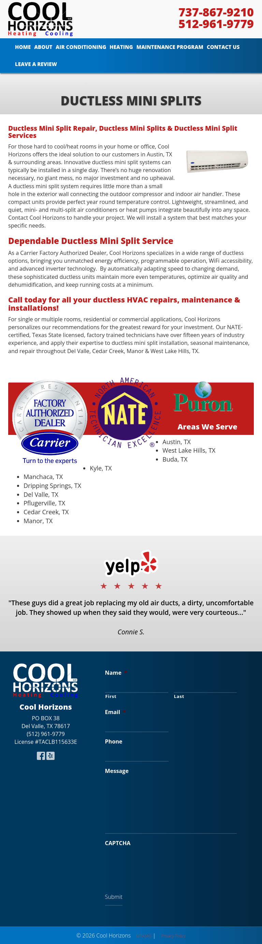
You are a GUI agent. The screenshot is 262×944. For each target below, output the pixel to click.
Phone (113, 741)
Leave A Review (36, 64)
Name (116, 672)
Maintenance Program (169, 46)
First (111, 696)
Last (179, 696)
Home (23, 46)
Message (117, 771)
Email (115, 712)
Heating (121, 46)
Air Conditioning (81, 46)
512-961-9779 (216, 23)
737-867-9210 (216, 12)
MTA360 (143, 936)
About (43, 46)
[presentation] (157, 864)
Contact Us (223, 46)
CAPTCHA (118, 843)
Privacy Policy (173, 936)
